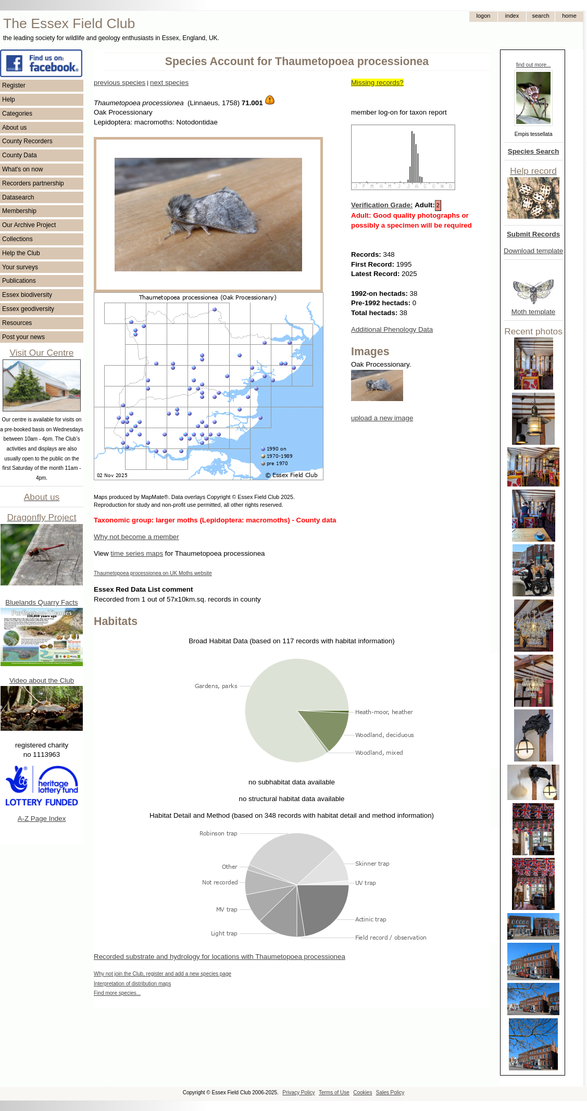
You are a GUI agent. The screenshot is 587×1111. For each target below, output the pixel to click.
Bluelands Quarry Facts (41, 602)
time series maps (136, 553)
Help (8, 99)
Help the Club (21, 253)
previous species (119, 82)
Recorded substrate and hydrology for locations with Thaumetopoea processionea (219, 956)
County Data (19, 155)
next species (169, 82)
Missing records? (377, 82)
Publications (19, 280)
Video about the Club (41, 680)
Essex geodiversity (28, 309)
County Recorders (27, 141)
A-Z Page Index (42, 818)
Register (14, 85)
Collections (17, 239)
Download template (533, 251)
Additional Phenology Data (392, 329)
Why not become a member (136, 537)
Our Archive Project (29, 225)
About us (14, 127)
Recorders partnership (33, 183)
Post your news (23, 337)
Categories (17, 113)
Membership (19, 211)
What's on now (22, 169)
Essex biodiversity (27, 294)
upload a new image (382, 418)
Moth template (533, 312)
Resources (17, 323)
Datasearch (18, 197)
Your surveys (20, 267)
